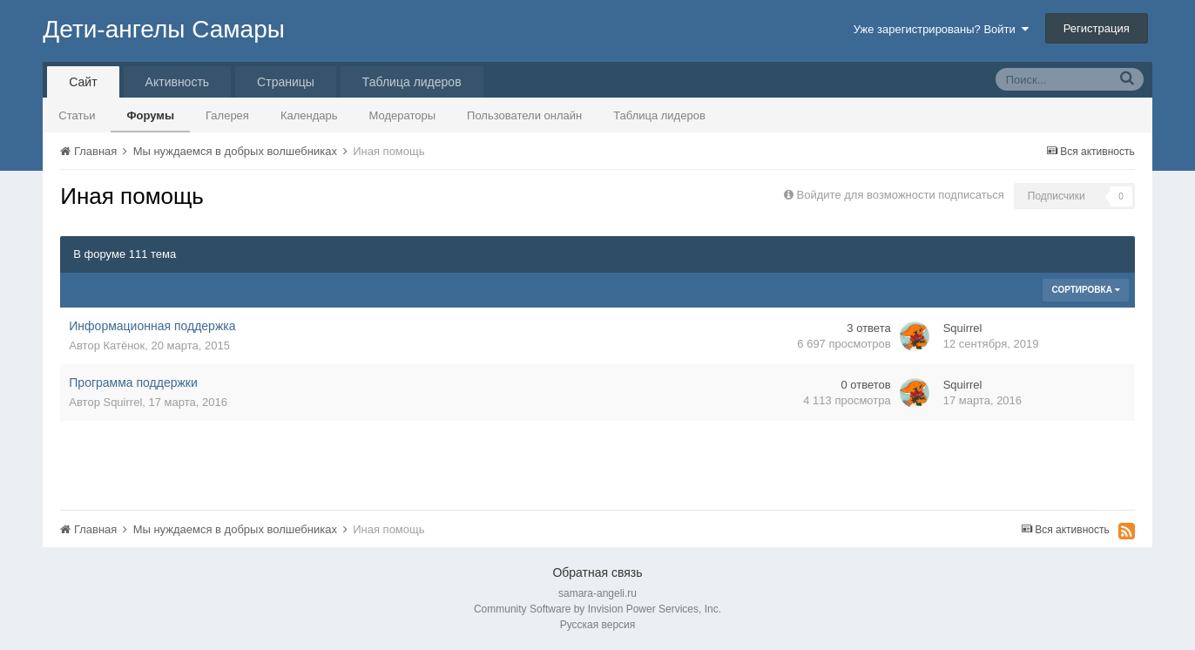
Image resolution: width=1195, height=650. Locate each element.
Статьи (76, 115)
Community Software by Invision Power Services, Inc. (597, 609)
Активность (177, 82)
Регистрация (1096, 28)
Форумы (150, 115)
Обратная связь (597, 572)
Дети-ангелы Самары (164, 29)
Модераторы (402, 115)
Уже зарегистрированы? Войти (941, 29)
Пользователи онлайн (524, 115)
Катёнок (124, 345)
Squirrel (962, 328)
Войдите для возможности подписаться (900, 194)
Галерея (227, 115)
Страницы (285, 82)
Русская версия (598, 625)
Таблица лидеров (659, 115)
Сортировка (1085, 290)
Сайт (83, 82)
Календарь (309, 115)
